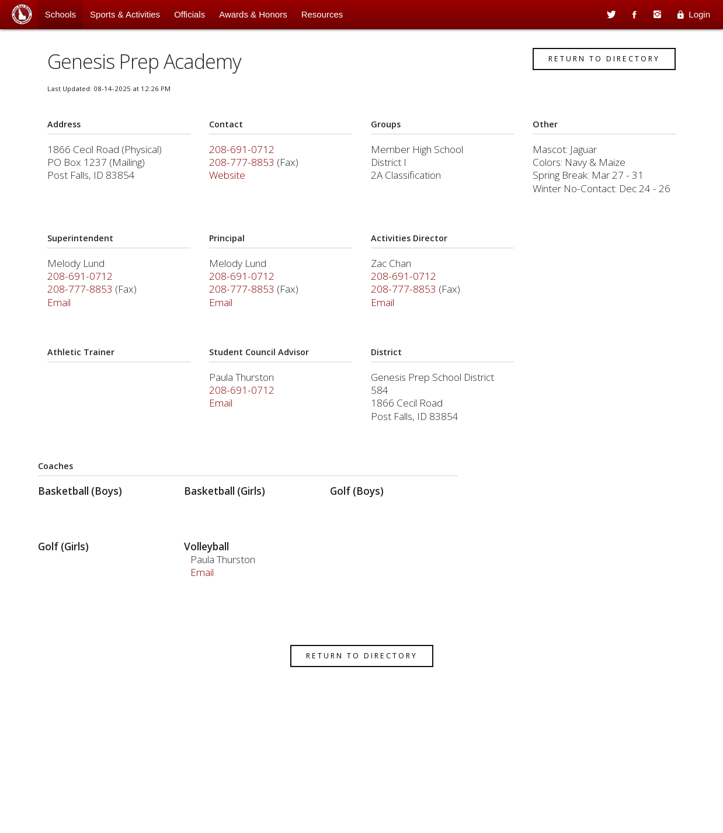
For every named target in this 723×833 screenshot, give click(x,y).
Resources (322, 14)
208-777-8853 (245, 166)
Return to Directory (597, 63)
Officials (189, 14)
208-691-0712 (245, 153)
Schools (60, 14)
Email (66, 306)
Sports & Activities (125, 14)
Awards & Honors (253, 14)
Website (231, 179)
